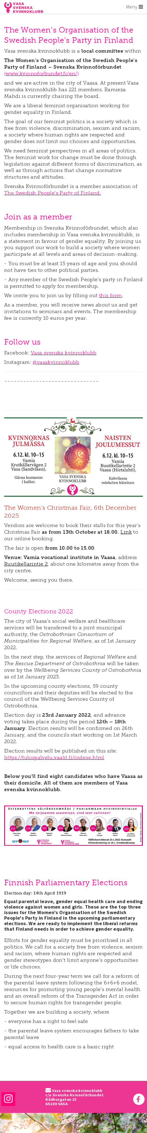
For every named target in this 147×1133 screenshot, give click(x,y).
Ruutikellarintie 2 (26, 564)
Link (126, 532)
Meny (134, 7)
